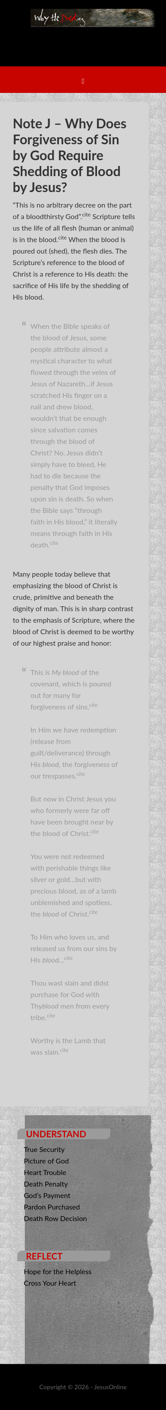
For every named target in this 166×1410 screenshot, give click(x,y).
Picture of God (46, 1160)
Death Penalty (46, 1183)
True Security (44, 1149)
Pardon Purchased (52, 1206)
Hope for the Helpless (58, 1271)
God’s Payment (47, 1195)
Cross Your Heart (50, 1283)
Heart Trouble (45, 1172)
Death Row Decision (55, 1218)
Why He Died (94, 42)
